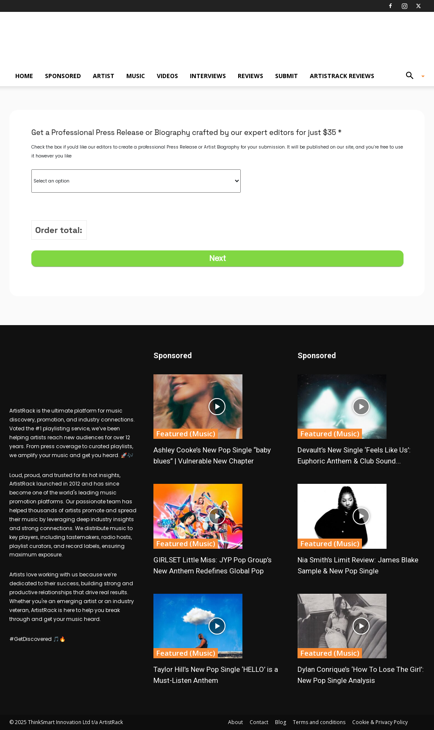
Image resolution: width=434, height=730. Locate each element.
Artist (103, 76)
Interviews (208, 76)
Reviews (250, 76)
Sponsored (63, 76)
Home (24, 76)
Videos (167, 76)
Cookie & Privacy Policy (380, 722)
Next (217, 258)
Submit (286, 76)
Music (135, 76)
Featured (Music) (185, 433)
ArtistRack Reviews (342, 76)
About (235, 722)
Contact (259, 722)
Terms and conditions (319, 722)
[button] (412, 77)
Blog (280, 722)
